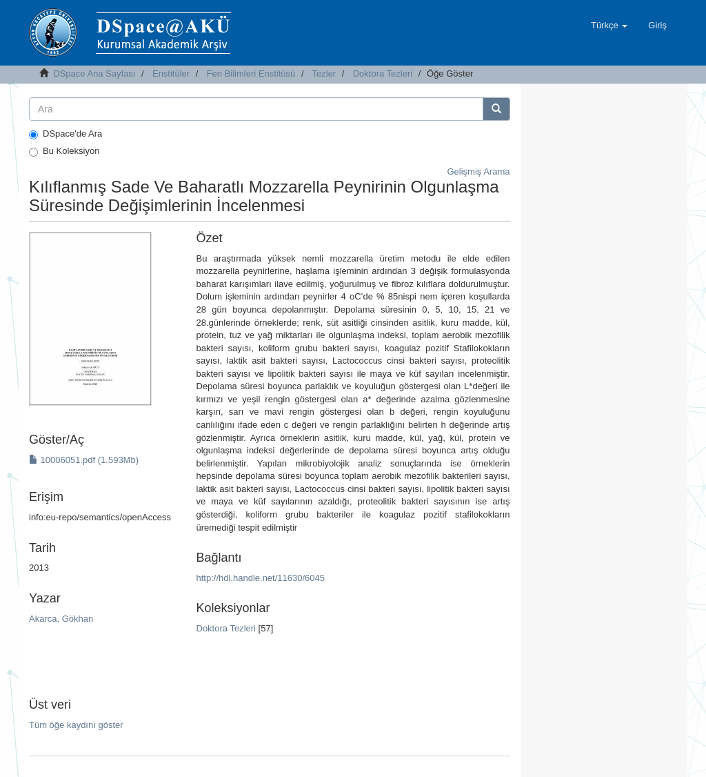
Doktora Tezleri (382, 73)
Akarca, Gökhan (61, 618)
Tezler (324, 73)
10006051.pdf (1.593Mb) (84, 460)
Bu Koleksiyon (64, 151)
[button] (609, 25)
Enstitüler (171, 73)
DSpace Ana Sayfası (94, 73)
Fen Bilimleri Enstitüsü (251, 73)
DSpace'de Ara (65, 133)
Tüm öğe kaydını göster (76, 725)
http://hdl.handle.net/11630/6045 (260, 578)
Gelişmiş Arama (478, 171)
